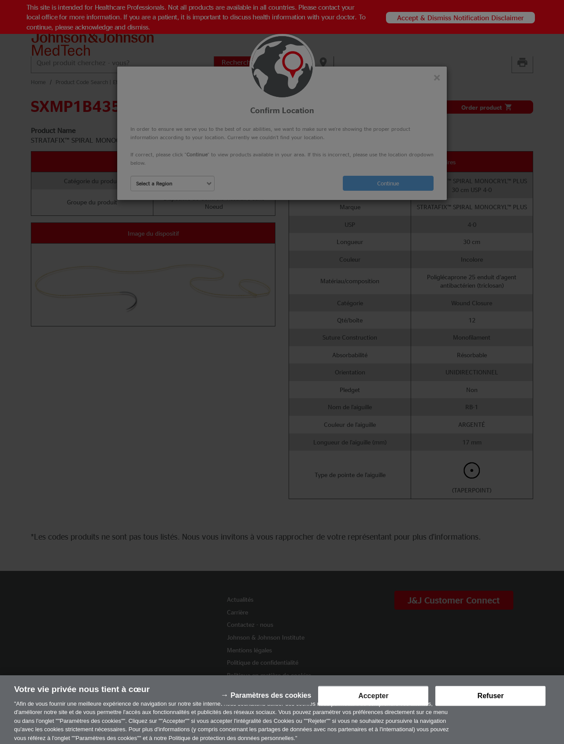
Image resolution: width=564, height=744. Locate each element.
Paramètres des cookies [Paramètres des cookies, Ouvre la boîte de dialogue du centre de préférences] (270, 699)
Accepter (373, 699)
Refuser (491, 699)
